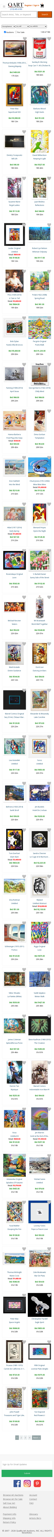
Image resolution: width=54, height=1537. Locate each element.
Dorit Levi (39, 667)
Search (45, 14)
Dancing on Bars (39, 670)
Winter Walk (39, 996)
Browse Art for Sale (12, 1499)
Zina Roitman (14, 900)
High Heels (39, 112)
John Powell (14, 1412)
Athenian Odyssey (39, 252)
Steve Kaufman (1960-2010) (40, 1039)
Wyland (40, 900)
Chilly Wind (39, 391)
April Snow (14, 391)
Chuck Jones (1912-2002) (40, 481)
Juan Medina (39, 201)
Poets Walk (39, 345)
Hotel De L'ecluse (40, 810)
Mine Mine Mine (39, 484)
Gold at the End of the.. (39, 1136)
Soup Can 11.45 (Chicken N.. (39, 65)
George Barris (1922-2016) (39, 388)
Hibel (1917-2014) (14, 527)
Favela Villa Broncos (14, 345)
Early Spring (14, 531)
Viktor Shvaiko (14, 993)
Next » (36, 1437)
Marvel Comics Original (14, 713)
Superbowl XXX (14, 112)
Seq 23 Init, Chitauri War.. (14, 717)
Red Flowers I (39, 1415)
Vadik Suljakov (39, 993)
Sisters (14, 624)
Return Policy (9, 1522)
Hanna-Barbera (14, 434)
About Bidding (10, 1507)
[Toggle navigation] (4, 6)
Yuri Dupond (39, 1412)
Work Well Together (40, 624)
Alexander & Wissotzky (39, 713)
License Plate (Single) (39, 1369)
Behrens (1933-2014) (14, 807)
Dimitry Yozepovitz (14, 155)
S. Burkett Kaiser (39, 574)
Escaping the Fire (14, 1229)
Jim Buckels (39, 807)
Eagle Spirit (39, 1322)
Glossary (33, 1514)
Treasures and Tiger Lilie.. (14, 1415)
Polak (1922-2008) (39, 295)
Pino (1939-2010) (14, 295)
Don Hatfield (14, 481)
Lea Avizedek (14, 760)
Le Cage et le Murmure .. (39, 857)
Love (39, 950)
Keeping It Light (39, 158)
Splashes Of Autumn (14, 1182)
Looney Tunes (39, 1225)
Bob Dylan (14, 341)
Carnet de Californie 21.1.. (14, 1369)
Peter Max (14, 108)
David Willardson (40, 155)
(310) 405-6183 (16, 9)
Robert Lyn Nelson (39, 248)
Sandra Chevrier (39, 853)
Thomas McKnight (14, 1272)
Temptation (39, 438)
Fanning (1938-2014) (14, 388)
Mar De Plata (39, 1275)
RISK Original (39, 1365)
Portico (14, 950)
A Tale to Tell (14, 298)
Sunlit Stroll (14, 810)
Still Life (14, 158)
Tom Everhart (14, 853)
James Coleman (14, 1039)
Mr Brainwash (39, 620)
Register (28, 5)
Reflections (39, 205)
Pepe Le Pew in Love (39, 1229)
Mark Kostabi (14, 667)
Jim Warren (39, 1132)
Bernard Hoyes (39, 527)
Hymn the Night (39, 531)
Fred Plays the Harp (14, 438)
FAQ (31, 1503)
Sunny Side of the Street (39, 577)
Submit (27, 1473)
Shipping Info (9, 1518)
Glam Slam (14, 857)
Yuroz (39, 760)
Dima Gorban (39, 434)
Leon (14, 577)
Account (33, 1494)
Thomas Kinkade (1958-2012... (15, 63)
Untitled (14, 252)
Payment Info (9, 1514)
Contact (33, 1499)
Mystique (14, 1089)
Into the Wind (14, 484)
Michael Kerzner (14, 620)
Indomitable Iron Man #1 (40, 1089)
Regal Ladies (14, 205)
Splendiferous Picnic (14, 1043)
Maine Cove (14, 1275)
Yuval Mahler (14, 1225)
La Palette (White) (14, 996)
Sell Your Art (9, 1503)
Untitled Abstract (40, 903)
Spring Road (39, 298)
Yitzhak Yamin (39, 1179)
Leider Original (14, 248)
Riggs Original (39, 946)
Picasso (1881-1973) (14, 1365)
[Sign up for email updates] (27, 1464)
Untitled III (14, 1136)
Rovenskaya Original (14, 574)
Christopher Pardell (40, 1319)
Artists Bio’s (35, 1518)
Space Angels (14, 1322)
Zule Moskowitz (39, 1272)
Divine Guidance (14, 670)
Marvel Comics (40, 1086)
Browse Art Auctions (13, 1494)
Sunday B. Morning (39, 62)
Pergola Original (39, 341)
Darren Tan (14, 1086)
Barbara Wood (39, 108)
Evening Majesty (14, 66)
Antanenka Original (14, 1179)
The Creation (39, 1043)
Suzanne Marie (14, 201)
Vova (14, 1132)
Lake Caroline (39, 717)
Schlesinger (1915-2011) (14, 946)
